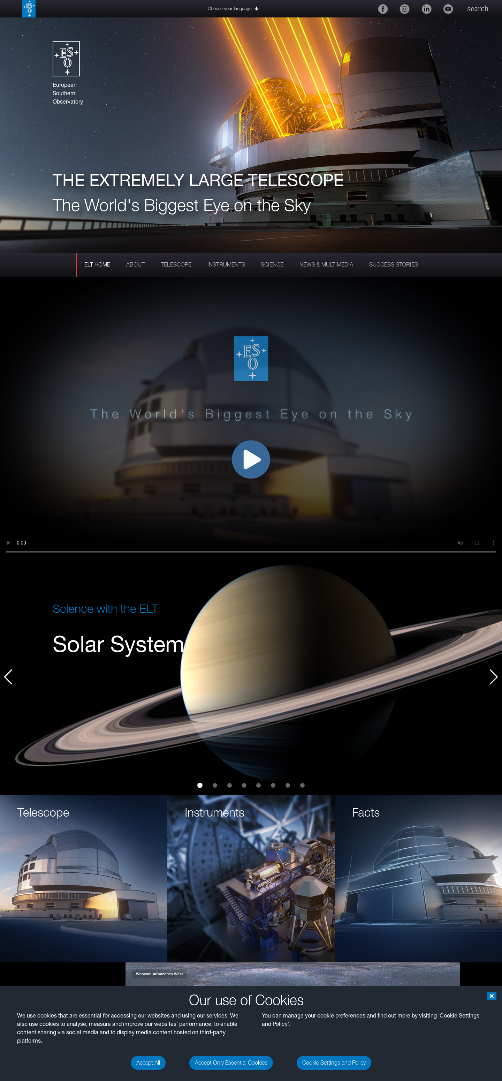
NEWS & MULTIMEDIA (326, 264)
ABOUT (135, 264)
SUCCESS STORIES (393, 264)
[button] (494, 677)
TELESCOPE (176, 264)
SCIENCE (272, 264)
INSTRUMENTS (226, 264)
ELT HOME (97, 264)
